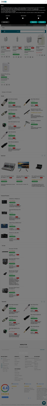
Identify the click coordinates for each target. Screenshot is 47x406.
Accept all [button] (42, 22)
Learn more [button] (5, 22)
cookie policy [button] (36, 8)
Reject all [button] (34, 22)
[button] (45, 2)
